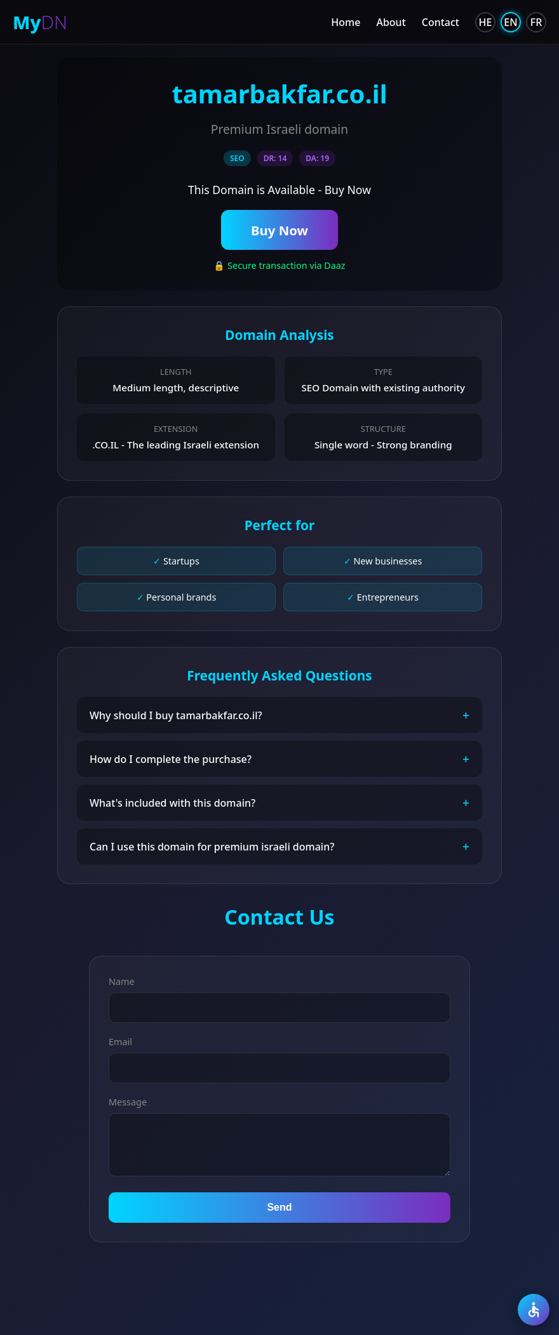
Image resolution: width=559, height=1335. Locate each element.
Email (120, 1042)
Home (345, 22)
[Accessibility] (533, 1309)
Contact (440, 22)
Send (279, 1207)
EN (510, 22)
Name (122, 982)
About (390, 22)
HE (485, 22)
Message (128, 1103)
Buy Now (279, 230)
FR (536, 22)
